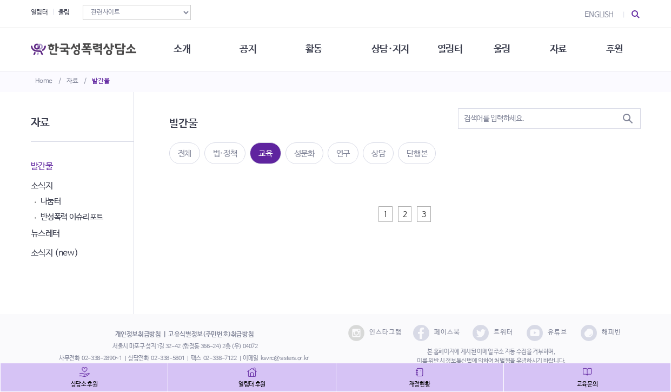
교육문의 (587, 384)
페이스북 (436, 333)
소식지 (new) (54, 253)
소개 (182, 48)
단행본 (417, 153)
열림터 (39, 12)
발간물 (100, 81)
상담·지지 (390, 48)
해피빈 (601, 333)
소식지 (42, 186)
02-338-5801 (167, 358)
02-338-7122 (220, 358)
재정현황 (419, 384)
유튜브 (547, 333)
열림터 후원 (251, 384)
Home (44, 81)
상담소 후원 (84, 384)
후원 (614, 48)
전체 (184, 153)
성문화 (304, 153)
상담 (378, 153)
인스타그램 (375, 333)
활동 (313, 48)
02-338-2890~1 (102, 358)
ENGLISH (599, 14)
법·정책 (225, 153)
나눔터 (51, 201)
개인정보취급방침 (138, 334)
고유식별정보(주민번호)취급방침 (211, 334)
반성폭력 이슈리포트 (72, 216)
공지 (248, 48)
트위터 (493, 333)
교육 (265, 153)
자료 (72, 81)
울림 (64, 12)
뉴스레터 (46, 233)
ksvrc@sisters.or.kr (285, 358)
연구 (343, 153)
